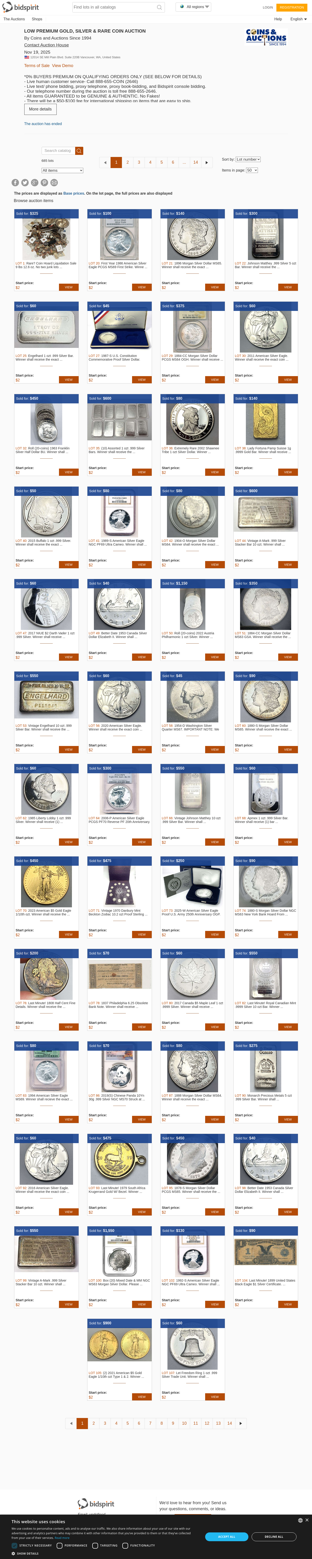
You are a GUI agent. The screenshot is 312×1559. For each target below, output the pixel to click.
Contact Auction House (46, 45)
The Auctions (14, 19)
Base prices (73, 193)
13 (218, 1423)
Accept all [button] (226, 1537)
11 (195, 1423)
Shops (37, 19)
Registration (292, 7)
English (298, 19)
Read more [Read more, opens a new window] (62, 1538)
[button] (105, 1553)
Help (278, 19)
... (184, 162)
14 (195, 162)
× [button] (307, 1520)
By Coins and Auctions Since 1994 (57, 38)
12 (207, 1423)
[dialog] (156, 1537)
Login (268, 7)
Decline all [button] (274, 1537)
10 (184, 1423)
